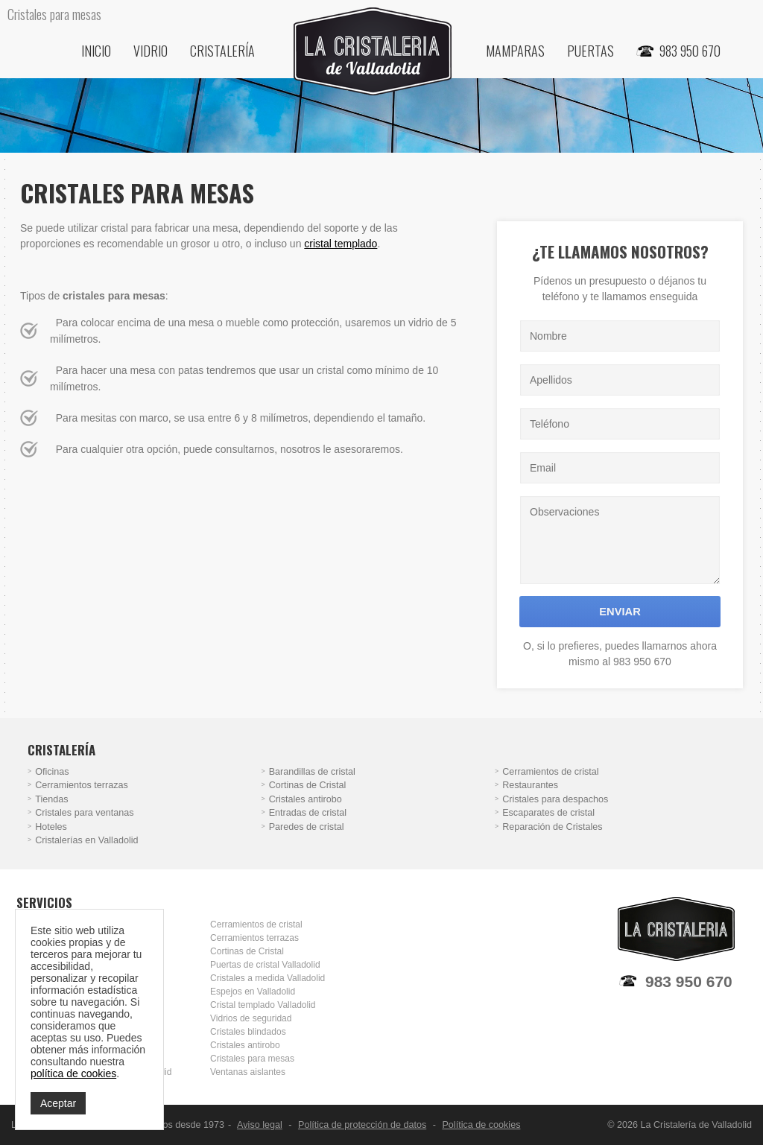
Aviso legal (259, 1125)
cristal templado (340, 244)
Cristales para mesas (252, 1058)
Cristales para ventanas (84, 813)
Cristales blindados (248, 1032)
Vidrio (150, 50)
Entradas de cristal (307, 813)
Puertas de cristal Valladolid (265, 965)
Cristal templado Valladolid (263, 1005)
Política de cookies (481, 1125)
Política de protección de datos (362, 1125)
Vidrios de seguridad (250, 1018)
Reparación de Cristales (552, 827)
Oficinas (52, 772)
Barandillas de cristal (312, 772)
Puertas (590, 50)
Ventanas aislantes (247, 1072)
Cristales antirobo (305, 799)
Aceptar (58, 1103)
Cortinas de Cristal (307, 785)
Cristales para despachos (555, 799)
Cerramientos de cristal (550, 772)
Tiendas (51, 799)
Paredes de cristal (306, 827)
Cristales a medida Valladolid (267, 978)
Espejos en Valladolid (252, 991)
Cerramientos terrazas (81, 785)
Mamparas (515, 50)
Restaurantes (530, 785)
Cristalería (222, 50)
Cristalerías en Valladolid (86, 840)
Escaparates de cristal (548, 813)
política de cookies (73, 1073)
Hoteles (51, 827)
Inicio (96, 50)
